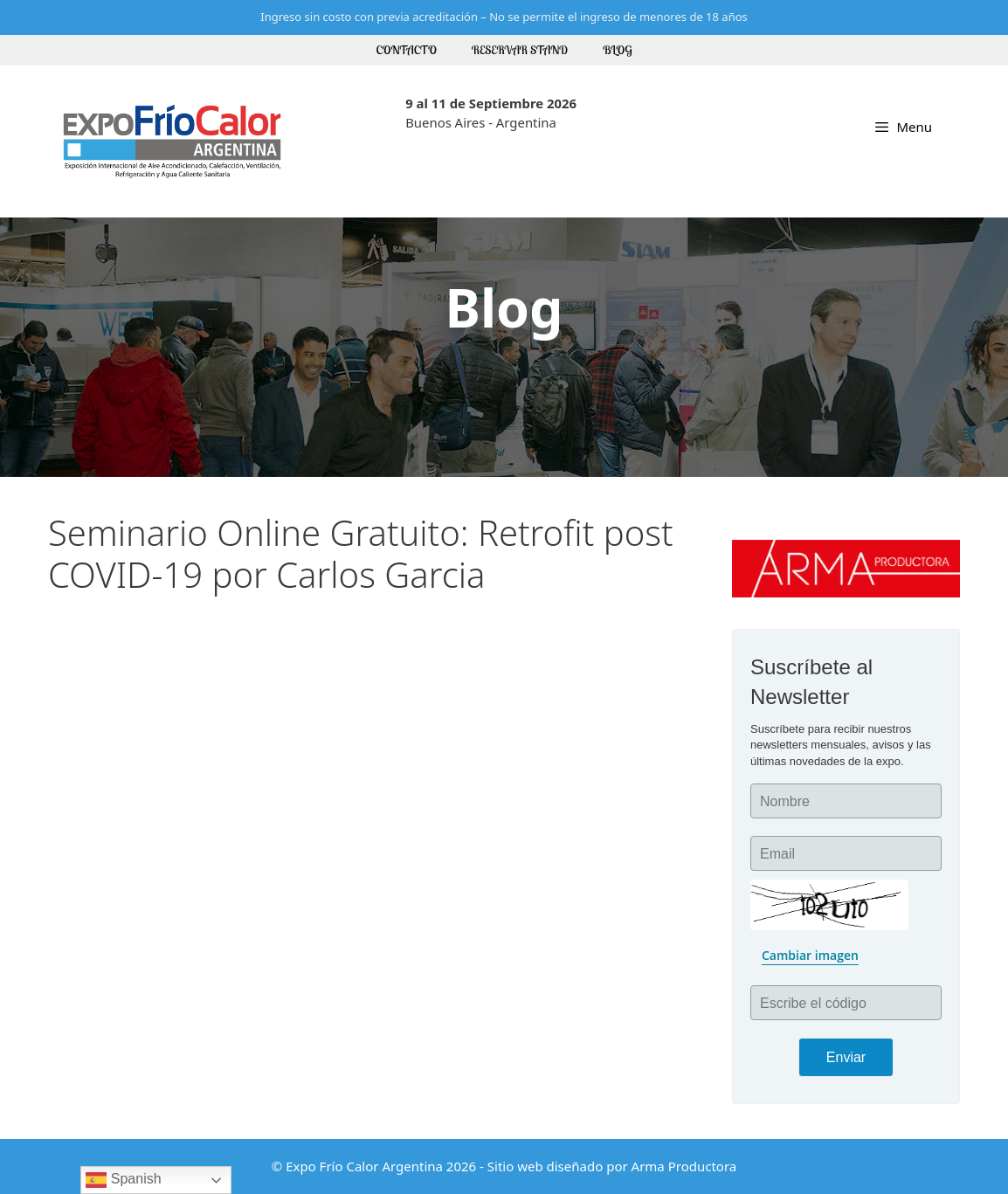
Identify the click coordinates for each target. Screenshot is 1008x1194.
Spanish (123, 1180)
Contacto (406, 50)
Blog (617, 50)
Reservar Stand (520, 50)
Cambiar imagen (810, 955)
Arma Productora (684, 1166)
